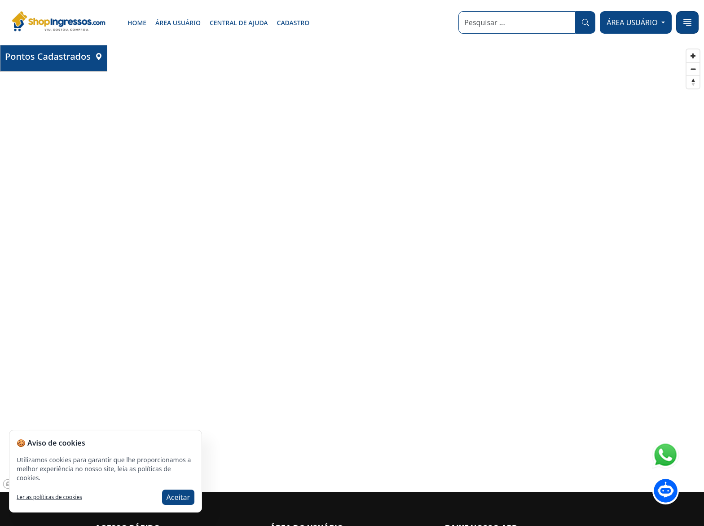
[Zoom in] (693, 55)
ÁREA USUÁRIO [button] (633, 22)
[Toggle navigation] (687, 22)
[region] (352, 268)
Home (137, 22)
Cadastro (293, 22)
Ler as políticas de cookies (49, 497)
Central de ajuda (239, 22)
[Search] (517, 22)
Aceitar (178, 497)
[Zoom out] (693, 68)
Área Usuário (178, 22)
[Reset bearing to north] (693, 81)
